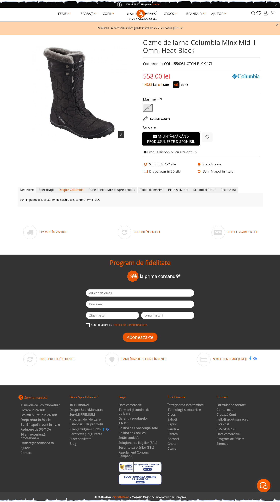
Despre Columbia (71, 190)
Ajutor (25, 448)
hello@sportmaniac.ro (232, 420)
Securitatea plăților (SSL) (136, 448)
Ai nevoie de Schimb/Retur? (40, 405)
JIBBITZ (178, 28)
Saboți (172, 420)
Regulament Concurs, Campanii (134, 454)
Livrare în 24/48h (32, 410)
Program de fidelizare (85, 420)
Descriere (27, 190)
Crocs (171, 415)
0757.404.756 (226, 429)
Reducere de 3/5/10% (35, 430)
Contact (26, 453)
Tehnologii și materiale (184, 410)
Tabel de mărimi (151, 190)
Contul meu (225, 410)
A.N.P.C (123, 423)
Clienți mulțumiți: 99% (85, 429)
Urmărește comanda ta (37, 443)
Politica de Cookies (131, 433)
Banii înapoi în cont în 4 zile (40, 425)
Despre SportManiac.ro (86, 410)
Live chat (223, 424)
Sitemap (222, 444)
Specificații (46, 190)
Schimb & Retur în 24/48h (38, 415)
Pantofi (172, 434)
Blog (72, 444)
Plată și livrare (178, 190)
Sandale (173, 429)
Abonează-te (140, 337)
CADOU (104, 28)
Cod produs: (153, 64)
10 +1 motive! (79, 405)
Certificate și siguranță (85, 434)
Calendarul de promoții (86, 424)
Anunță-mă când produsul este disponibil (171, 139)
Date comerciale (130, 405)
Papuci (172, 424)
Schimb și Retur (204, 190)
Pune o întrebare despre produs (111, 190)
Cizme (171, 449)
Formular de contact (231, 405)
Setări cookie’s (128, 438)
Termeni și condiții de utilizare (133, 412)
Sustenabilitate (80, 439)
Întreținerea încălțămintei (185, 405)
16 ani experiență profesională (33, 436)
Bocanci (173, 439)
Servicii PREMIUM (82, 415)
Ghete (171, 444)
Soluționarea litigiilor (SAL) (137, 443)
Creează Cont (226, 415)
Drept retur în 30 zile (35, 420)
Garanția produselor (133, 419)
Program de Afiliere (230, 439)
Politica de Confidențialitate (130, 325)
